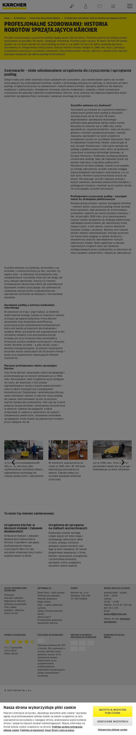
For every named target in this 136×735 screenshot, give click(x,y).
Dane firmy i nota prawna (59, 730)
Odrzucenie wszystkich (112, 722)
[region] (68, 718)
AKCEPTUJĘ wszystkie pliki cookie (112, 711)
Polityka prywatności (32, 730)
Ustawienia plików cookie (113, 730)
